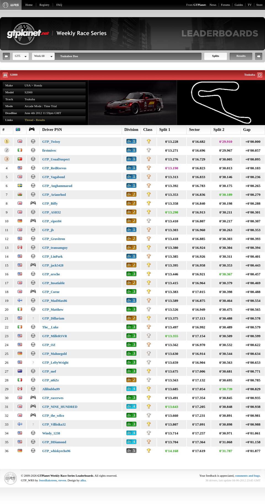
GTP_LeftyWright (55, 363)
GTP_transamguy (55, 248)
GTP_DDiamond (54, 442)
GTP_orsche (51, 274)
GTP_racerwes (52, 398)
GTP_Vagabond (53, 177)
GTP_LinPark (52, 256)
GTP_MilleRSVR (54, 336)
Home (29, 4)
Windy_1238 (51, 433)
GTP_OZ (48, 345)
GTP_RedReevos (54, 168)
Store (259, 4)
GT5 (17, 55)
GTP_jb (48, 230)
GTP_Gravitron (53, 239)
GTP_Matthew (52, 310)
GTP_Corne (51, 292)
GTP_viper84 (51, 221)
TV (249, 4)
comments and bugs (247, 475)
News (213, 4)
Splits (215, 55)
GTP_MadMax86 (54, 301)
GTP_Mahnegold (54, 354)
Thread (29, 120)
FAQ (59, 4)
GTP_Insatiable (53, 283)
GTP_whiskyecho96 (56, 451)
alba (83, 480)
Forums (225, 4)
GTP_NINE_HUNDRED (59, 407)
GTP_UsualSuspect (56, 159)
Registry (44, 4)
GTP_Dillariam (53, 318)
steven (62, 480)
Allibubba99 (51, 389)
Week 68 (39, 55)
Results (240, 55)
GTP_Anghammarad (57, 186)
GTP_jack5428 (52, 265)
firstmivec (49, 150)
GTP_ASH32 (51, 212)
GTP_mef (49, 371)
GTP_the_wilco (53, 416)
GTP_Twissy (51, 142)
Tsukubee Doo (69, 56)
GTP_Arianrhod (54, 195)
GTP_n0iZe (50, 380)
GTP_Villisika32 (54, 424)
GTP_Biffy (50, 203)
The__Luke (50, 327)
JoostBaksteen (48, 480)
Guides (239, 4)
